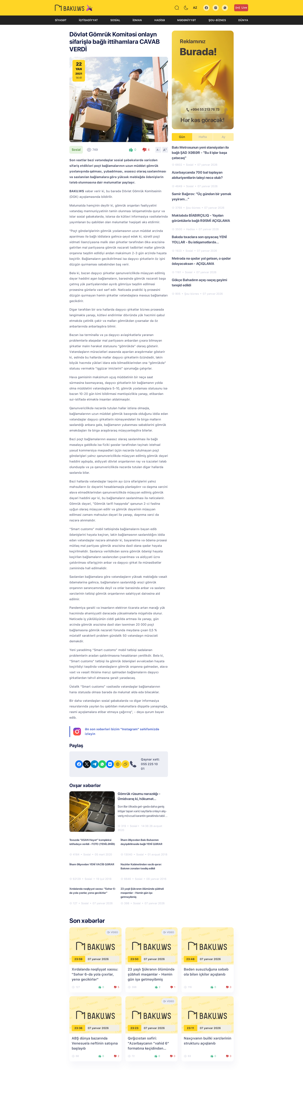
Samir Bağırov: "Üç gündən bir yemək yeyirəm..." (201, 196)
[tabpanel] (203, 220)
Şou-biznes (217, 20)
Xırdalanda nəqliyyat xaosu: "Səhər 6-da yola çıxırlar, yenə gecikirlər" (92, 890)
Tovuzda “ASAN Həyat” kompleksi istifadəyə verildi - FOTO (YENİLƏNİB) (92, 842)
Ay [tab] (223, 137)
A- (158, 149)
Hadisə (159, 20)
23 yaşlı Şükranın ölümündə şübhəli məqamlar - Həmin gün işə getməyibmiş (142, 892)
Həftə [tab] (203, 137)
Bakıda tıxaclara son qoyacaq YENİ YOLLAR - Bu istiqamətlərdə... (199, 239)
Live (241, 7)
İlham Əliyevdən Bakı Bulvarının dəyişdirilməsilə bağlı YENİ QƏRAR (141, 842)
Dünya (243, 20)
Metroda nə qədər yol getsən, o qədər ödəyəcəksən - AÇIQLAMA (201, 261)
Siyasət (60, 20)
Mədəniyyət (186, 20)
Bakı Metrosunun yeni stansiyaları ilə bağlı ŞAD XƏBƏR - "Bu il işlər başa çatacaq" (200, 152)
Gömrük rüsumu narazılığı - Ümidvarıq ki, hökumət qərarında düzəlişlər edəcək (140, 799)
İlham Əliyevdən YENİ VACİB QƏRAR (91, 864)
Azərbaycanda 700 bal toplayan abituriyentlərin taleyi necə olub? (197, 175)
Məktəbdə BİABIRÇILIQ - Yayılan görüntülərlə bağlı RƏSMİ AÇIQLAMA (201, 218)
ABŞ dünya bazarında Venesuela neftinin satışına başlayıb (95, 1043)
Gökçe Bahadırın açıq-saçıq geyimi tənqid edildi (199, 282)
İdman (137, 20)
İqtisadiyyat (88, 20)
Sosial (115, 20)
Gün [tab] (182, 137)
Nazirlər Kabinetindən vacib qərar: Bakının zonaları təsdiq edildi (141, 866)
